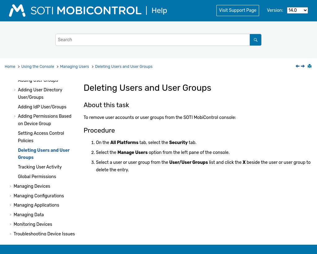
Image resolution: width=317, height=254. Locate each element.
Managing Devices (32, 186)
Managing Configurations (39, 196)
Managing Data (29, 214)
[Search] (256, 40)
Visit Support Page (238, 10)
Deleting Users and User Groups (124, 66)
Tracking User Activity (40, 167)
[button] (15, 80)
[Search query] (158, 40)
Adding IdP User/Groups (42, 107)
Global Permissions (37, 176)
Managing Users (74, 66)
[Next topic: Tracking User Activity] (303, 66)
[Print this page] (310, 67)
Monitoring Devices (33, 224)
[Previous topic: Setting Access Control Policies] (298, 66)
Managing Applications (36, 205)
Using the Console (37, 66)
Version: (275, 10)
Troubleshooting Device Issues (44, 234)
